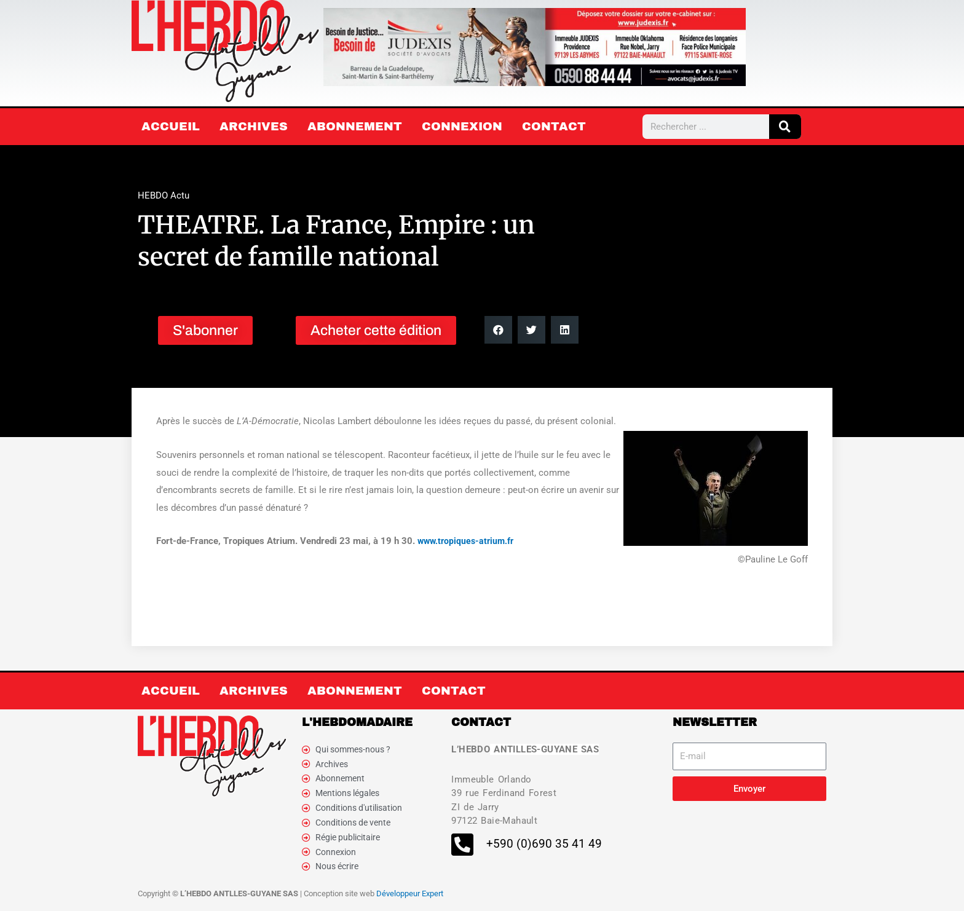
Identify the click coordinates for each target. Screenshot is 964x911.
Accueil (170, 126)
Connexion (462, 126)
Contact (554, 126)
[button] (498, 330)
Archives (253, 126)
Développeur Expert (409, 898)
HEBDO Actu (163, 195)
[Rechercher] (785, 126)
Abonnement (354, 126)
